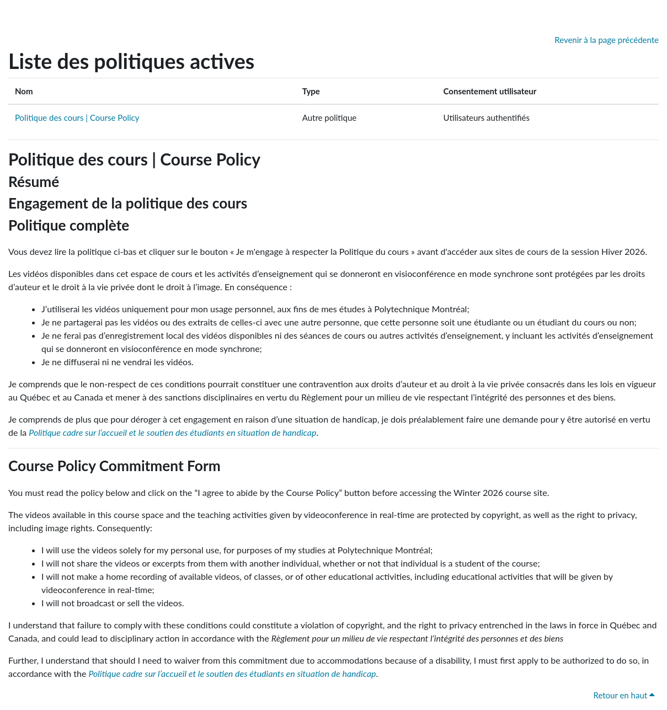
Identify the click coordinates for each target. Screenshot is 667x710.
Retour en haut (623, 695)
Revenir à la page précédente (606, 40)
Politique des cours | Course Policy (77, 117)
